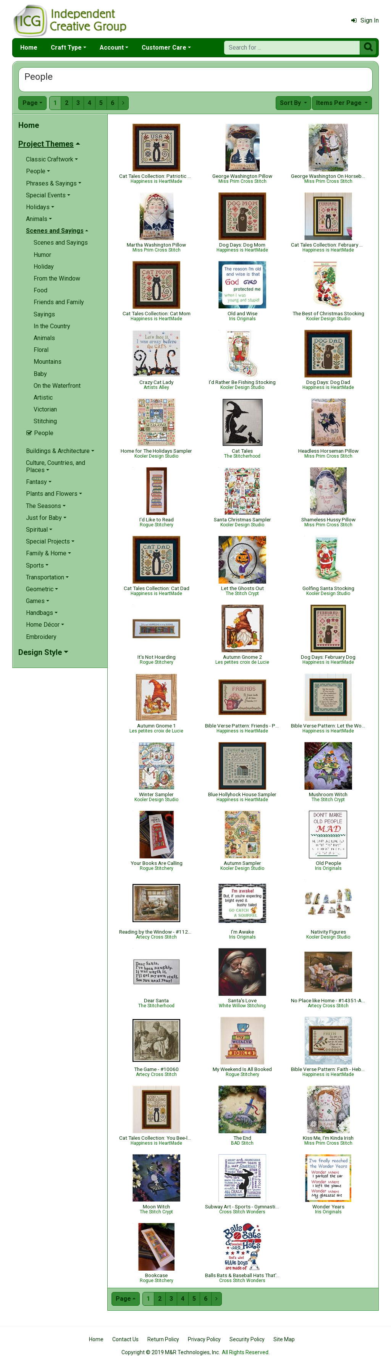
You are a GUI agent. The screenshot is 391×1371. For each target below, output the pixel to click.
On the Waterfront (57, 385)
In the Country (52, 326)
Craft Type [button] (66, 47)
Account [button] (112, 47)
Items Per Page (339, 102)
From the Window (57, 278)
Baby (40, 373)
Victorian (45, 409)
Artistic (43, 397)
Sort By (291, 102)
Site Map (284, 1339)
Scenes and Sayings (61, 242)
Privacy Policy (204, 1339)
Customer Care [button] (164, 47)
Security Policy (247, 1339)
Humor (42, 254)
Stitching (45, 421)
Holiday (44, 266)
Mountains (47, 361)
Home (28, 47)
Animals (44, 338)
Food (40, 290)
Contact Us (125, 1339)
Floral (41, 349)
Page (30, 102)
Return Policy (163, 1339)
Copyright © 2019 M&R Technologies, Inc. (170, 1352)
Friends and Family (59, 302)
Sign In (365, 20)
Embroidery (41, 636)
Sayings (44, 314)
